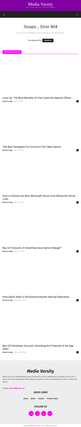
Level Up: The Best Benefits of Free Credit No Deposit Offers (36, 97)
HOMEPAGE (48, 40)
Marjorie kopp (7, 101)
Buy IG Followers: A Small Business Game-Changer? (32, 247)
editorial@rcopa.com (17, 388)
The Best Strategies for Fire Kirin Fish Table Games (31, 146)
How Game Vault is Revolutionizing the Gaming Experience (35, 296)
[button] (4, 14)
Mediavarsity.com (37, 425)
